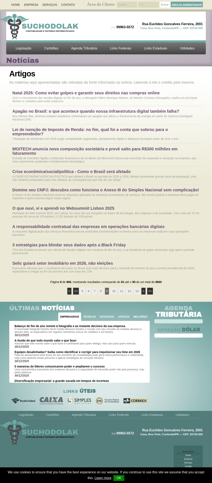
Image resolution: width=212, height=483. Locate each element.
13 (137, 291)
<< (76, 291)
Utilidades (187, 48)
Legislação (23, 48)
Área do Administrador (187, 5)
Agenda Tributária (84, 48)
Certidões (51, 48)
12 (129, 291)
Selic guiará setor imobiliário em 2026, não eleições (62, 263)
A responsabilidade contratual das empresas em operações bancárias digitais (88, 227)
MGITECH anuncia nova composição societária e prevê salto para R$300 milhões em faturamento (95, 151)
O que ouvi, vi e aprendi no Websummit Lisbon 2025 (63, 208)
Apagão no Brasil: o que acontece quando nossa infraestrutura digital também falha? (95, 111)
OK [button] (118, 478)
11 (121, 291)
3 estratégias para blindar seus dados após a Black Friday (69, 245)
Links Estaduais (155, 48)
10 (113, 291)
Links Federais (120, 48)
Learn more (102, 478)
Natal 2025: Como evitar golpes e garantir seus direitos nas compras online (86, 93)
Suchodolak (50, 26)
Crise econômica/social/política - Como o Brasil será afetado (71, 172)
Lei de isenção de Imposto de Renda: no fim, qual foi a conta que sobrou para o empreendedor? (90, 131)
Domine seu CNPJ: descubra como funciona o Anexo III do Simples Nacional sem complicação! (105, 190)
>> (150, 291)
